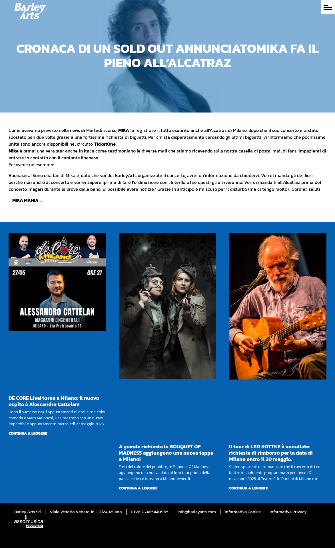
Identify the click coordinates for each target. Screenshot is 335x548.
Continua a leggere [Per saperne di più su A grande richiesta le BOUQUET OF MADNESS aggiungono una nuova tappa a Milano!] (138, 488)
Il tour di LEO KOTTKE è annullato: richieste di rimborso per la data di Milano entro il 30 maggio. (271, 453)
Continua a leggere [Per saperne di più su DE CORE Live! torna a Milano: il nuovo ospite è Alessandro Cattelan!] (28, 433)
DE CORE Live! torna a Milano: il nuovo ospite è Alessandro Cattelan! (54, 401)
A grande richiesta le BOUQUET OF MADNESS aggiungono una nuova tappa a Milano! (166, 453)
